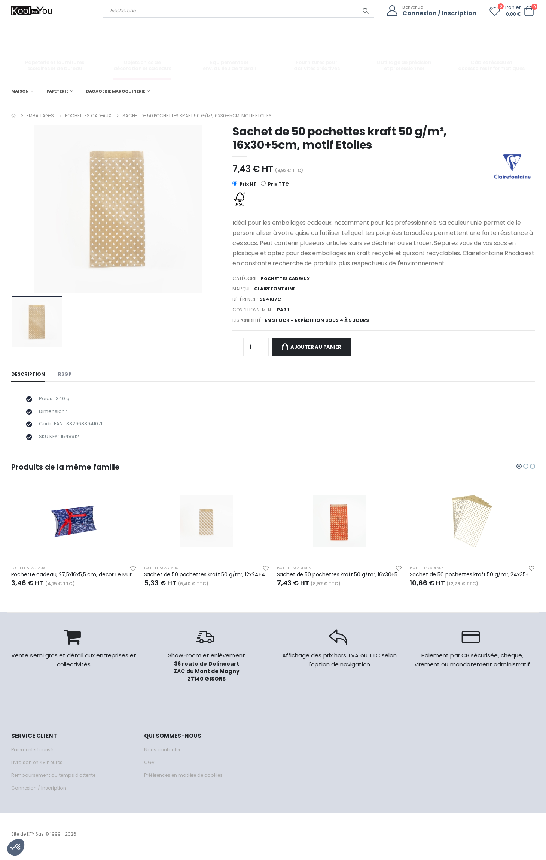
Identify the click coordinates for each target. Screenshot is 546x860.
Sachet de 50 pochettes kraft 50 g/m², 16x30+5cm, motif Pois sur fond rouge (339, 579)
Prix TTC (275, 184)
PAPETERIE (57, 91)
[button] (529, 11)
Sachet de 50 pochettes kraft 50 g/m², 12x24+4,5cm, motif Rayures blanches (206, 579)
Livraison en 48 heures (38, 767)
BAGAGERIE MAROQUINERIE (116, 91)
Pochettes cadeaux (88, 115)
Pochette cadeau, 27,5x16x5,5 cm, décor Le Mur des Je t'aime (74, 579)
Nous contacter (163, 754)
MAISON (20, 91)
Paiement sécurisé (34, 754)
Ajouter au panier (319, 347)
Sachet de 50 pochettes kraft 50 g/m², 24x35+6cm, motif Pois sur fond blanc (472, 579)
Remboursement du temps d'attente (56, 780)
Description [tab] (28, 374)
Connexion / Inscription (437, 13)
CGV (149, 767)
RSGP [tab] (66, 374)
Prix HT (244, 184)
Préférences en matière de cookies (188, 780)
